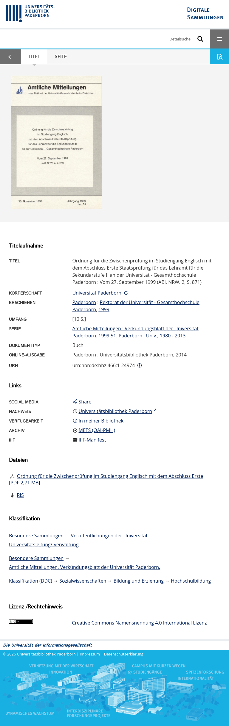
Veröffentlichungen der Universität (109, 535)
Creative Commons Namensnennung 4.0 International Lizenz (139, 622)
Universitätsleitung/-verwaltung (44, 544)
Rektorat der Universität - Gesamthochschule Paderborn (135, 306)
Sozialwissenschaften (82, 581)
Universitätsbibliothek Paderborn (46, 654)
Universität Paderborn (96, 293)
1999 (103, 309)
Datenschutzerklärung (123, 654)
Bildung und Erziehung (139, 581)
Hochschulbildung (191, 581)
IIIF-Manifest (92, 439)
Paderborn (84, 302)
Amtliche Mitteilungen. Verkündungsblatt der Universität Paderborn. (84, 567)
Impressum (90, 654)
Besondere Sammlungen (36, 535)
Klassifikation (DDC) (30, 581)
